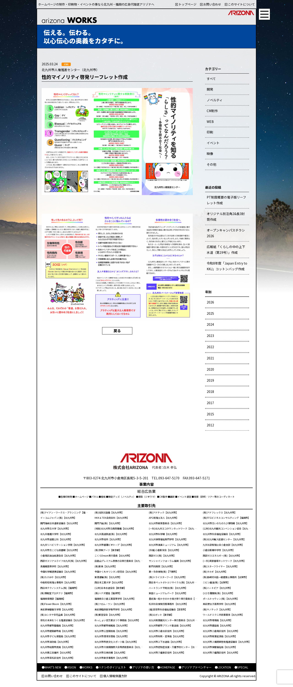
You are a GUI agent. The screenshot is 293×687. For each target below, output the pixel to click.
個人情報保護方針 (113, 676)
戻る (117, 330)
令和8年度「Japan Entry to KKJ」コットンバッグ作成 (227, 266)
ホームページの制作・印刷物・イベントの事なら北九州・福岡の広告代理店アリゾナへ (96, 4)
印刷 (210, 132)
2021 (210, 358)
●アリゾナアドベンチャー (195, 667)
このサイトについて (240, 4)
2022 (210, 347)
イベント (213, 143)
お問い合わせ (210, 4)
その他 (211, 164)
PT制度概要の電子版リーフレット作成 (226, 200)
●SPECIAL (241, 667)
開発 (210, 89)
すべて (211, 78)
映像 (210, 153)
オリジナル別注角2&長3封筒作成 (226, 216)
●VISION (70, 667)
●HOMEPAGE (166, 667)
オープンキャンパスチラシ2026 (226, 233)
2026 (210, 302)
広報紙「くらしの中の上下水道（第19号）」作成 (226, 249)
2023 (210, 335)
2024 (210, 324)
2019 (210, 380)
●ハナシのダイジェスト (111, 667)
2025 (210, 313)
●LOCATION (223, 667)
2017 (210, 402)
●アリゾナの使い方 (141, 667)
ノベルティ (214, 100)
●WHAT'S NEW (51, 667)
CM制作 (212, 110)
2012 (210, 425)
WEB (210, 121)
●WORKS (85, 667)
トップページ (185, 4)
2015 (210, 414)
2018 (210, 391)
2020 (210, 369)
